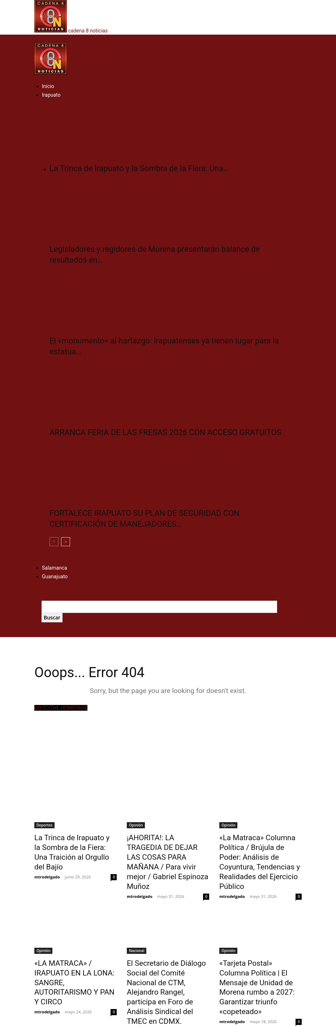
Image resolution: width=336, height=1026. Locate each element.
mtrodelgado (47, 861)
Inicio (48, 86)
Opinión (136, 825)
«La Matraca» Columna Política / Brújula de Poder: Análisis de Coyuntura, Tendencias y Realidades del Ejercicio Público (257, 852)
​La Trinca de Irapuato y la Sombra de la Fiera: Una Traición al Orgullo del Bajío (71, 844)
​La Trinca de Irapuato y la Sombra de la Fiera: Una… (139, 168)
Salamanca (54, 568)
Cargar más (49, 992)
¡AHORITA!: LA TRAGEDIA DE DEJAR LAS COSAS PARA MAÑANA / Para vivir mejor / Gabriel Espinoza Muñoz (166, 848)
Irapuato (51, 95)
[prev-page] (54, 541)
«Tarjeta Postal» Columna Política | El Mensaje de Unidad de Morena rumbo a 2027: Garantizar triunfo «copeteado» (256, 959)
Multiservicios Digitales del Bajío (178, 1019)
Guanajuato (55, 576)
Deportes (44, 825)
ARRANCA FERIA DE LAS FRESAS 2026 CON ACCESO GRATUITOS (165, 432)
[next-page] (65, 541)
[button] (36, 38)
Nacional (136, 932)
